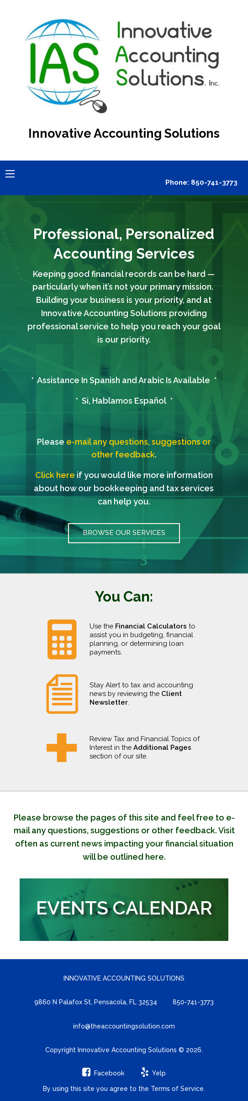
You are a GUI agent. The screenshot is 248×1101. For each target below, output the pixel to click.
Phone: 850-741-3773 (201, 182)
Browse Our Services (124, 533)
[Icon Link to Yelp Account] (153, 1073)
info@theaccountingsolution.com (124, 1026)
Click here (55, 475)
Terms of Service (177, 1088)
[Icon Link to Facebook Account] (103, 1073)
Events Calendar (124, 908)
